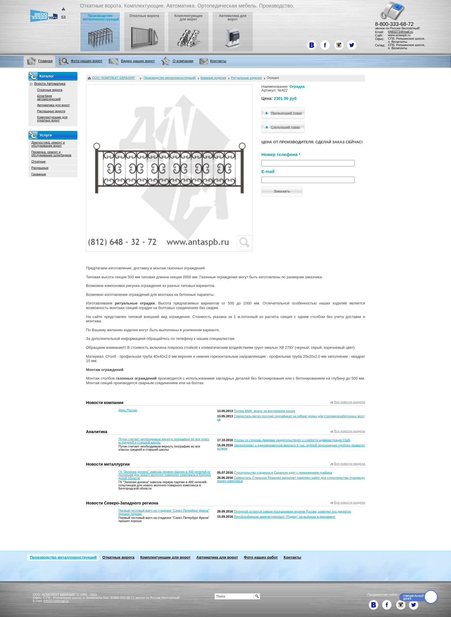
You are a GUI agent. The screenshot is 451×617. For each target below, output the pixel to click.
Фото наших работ (261, 557)
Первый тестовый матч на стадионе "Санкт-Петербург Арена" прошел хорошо (164, 512)
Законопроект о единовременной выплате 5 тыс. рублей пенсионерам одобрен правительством (291, 446)
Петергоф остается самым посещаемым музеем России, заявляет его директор (292, 511)
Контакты (292, 557)
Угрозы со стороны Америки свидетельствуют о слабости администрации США (292, 440)
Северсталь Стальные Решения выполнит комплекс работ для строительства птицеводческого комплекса (291, 479)
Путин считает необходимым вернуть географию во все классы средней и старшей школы (164, 440)
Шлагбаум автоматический (49, 97)
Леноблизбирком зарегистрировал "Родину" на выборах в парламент (284, 516)
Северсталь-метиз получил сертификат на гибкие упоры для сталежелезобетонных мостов (291, 417)
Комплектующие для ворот (165, 557)
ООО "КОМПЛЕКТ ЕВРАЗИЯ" (113, 77)
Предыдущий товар (282, 113)
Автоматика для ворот (53, 105)
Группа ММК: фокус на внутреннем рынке (264, 411)
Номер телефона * (280, 154)
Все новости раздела (349, 402)
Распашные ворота (51, 111)
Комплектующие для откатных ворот (52, 118)
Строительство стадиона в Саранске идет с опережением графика (283, 472)
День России (128, 410)
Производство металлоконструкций (63, 557)
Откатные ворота (49, 90)
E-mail (267, 171)
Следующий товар (281, 127)
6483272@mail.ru (400, 31)
